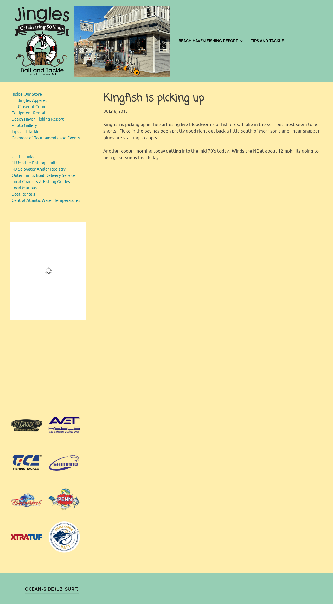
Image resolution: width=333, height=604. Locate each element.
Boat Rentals (23, 193)
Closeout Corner (33, 106)
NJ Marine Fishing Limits (34, 162)
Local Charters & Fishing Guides (41, 181)
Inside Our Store (27, 93)
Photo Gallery (24, 125)
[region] (48, 367)
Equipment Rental (28, 112)
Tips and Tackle (267, 41)
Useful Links (23, 156)
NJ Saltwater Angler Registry (39, 168)
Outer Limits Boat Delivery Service (43, 175)
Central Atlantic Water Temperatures (46, 200)
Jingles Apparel (32, 100)
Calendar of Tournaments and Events (46, 137)
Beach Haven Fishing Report (211, 41)
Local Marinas (24, 187)
